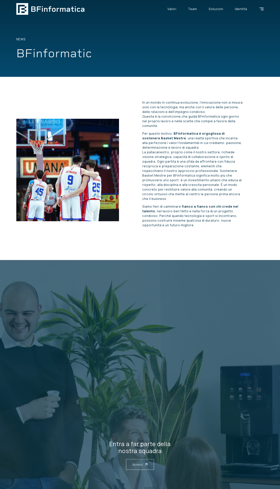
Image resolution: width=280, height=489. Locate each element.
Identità (241, 9)
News (21, 39)
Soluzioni (216, 9)
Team (192, 9)
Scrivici (140, 464)
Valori (171, 9)
